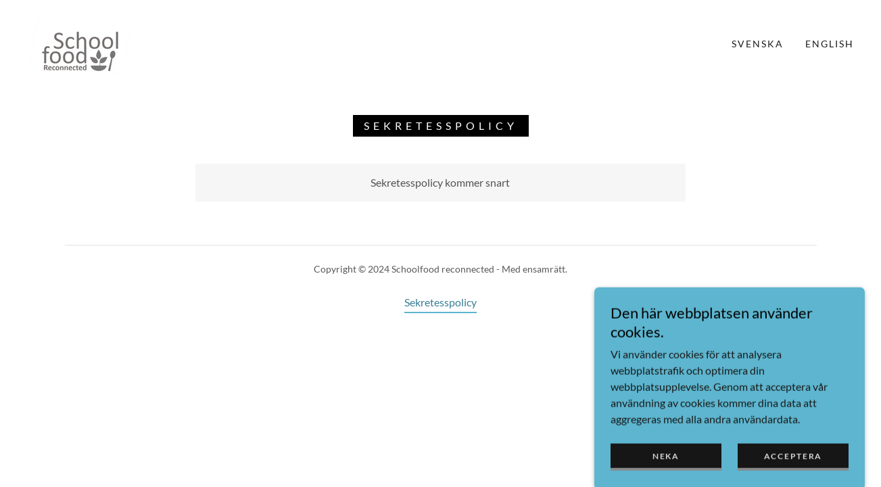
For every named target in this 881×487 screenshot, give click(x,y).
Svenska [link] (758, 43)
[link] (80, 42)
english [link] (829, 43)
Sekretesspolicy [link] (440, 302)
